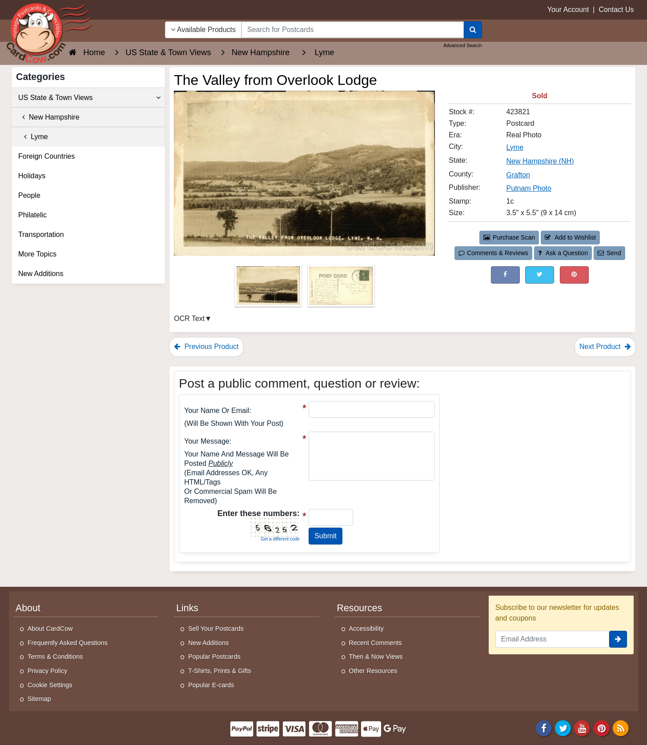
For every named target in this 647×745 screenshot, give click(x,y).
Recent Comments (375, 642)
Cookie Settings (50, 685)
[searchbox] (352, 29)
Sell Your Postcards (216, 628)
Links (187, 608)
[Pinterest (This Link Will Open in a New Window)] (574, 275)
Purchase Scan (509, 237)
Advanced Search (462, 45)
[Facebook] (543, 727)
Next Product (605, 346)
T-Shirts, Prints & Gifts (219, 670)
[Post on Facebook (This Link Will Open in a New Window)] (505, 275)
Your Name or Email (216, 410)
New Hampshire (49, 117)
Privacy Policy (48, 670)
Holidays (31, 176)
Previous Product (206, 346)
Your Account (568, 9)
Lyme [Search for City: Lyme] (515, 147)
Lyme (33, 136)
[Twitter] (563, 727)
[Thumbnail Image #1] (269, 288)
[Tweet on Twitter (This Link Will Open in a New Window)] (539, 275)
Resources (359, 608)
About (28, 608)
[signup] (618, 639)
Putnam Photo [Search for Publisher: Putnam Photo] (528, 188)
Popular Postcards (214, 656)
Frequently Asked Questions (68, 642)
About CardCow (50, 628)
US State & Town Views (89, 97)
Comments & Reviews (493, 252)
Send (609, 252)
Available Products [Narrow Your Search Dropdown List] (203, 29)
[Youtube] (582, 727)
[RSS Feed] (620, 727)
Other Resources (373, 670)
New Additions (40, 273)
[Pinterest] (601, 727)
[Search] (473, 29)
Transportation (41, 234)
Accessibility (366, 628)
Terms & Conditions (55, 656)
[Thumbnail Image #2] (341, 288)
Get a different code (280, 539)
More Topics (37, 254)
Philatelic (32, 215)
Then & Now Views (376, 656)
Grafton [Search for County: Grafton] (518, 175)
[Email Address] (552, 639)
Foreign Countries (46, 156)
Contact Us (616, 9)
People (29, 195)
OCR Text (189, 318)
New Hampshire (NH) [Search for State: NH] (540, 161)
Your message (206, 441)
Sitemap (39, 698)
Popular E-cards (211, 685)
